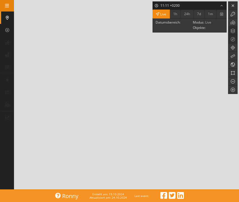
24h (187, 14)
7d (199, 14)
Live (161, 14)
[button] (7, 18)
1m (210, 14)
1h (175, 14)
